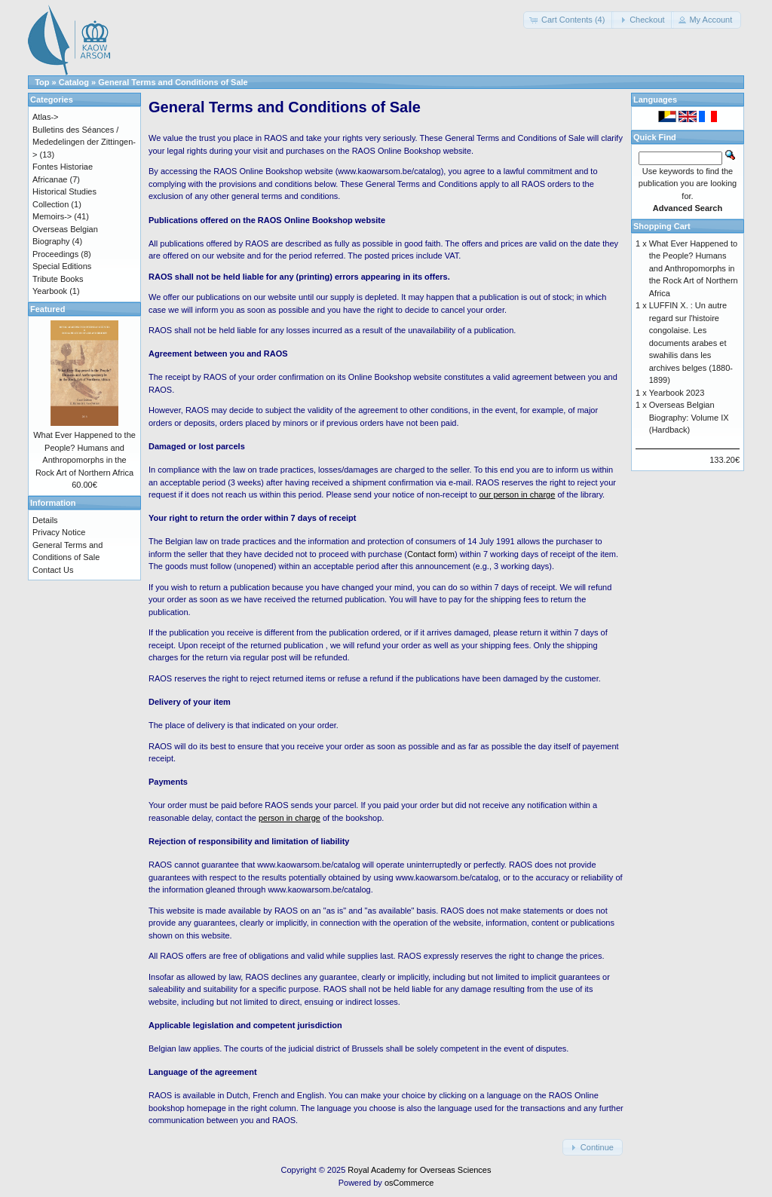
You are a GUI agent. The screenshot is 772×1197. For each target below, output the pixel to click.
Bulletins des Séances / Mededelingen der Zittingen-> (84, 142)
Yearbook (49, 290)
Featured (47, 309)
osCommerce (408, 1182)
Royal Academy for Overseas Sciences (419, 1169)
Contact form (431, 554)
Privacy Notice (58, 532)
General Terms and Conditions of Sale (172, 82)
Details (45, 520)
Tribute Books (57, 278)
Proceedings (55, 254)
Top (42, 82)
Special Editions (61, 266)
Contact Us (52, 569)
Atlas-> (45, 116)
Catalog (74, 82)
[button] (568, 20)
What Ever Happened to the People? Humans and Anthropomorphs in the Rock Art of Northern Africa (693, 268)
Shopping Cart (662, 226)
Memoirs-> (52, 216)
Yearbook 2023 (677, 392)
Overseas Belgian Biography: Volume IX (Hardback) (689, 417)
